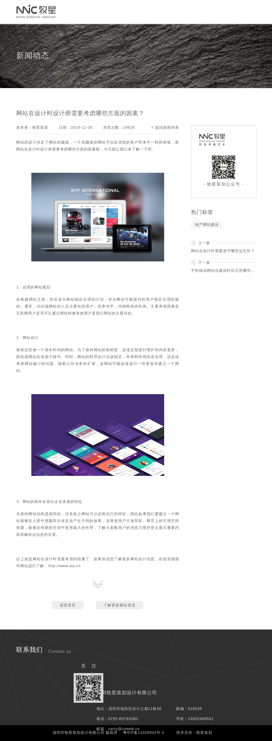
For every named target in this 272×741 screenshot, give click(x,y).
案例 (187, 11)
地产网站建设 (207, 224)
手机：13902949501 (195, 719)
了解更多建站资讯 (119, 605)
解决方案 (164, 11)
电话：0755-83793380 (117, 719)
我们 (223, 11)
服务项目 (138, 11)
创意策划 (85, 11)
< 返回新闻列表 (165, 127)
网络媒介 (111, 11)
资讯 (205, 11)
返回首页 (68, 605)
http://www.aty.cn (64, 566)
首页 (10, 11)
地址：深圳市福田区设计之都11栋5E (129, 708)
